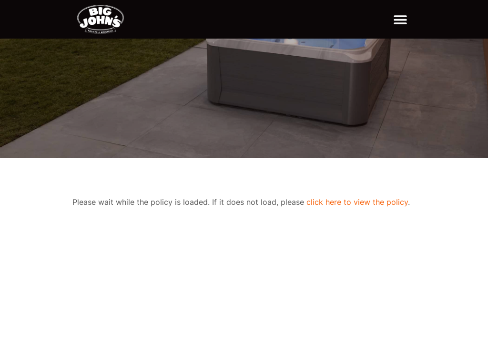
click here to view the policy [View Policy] (357, 202)
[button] (400, 19)
